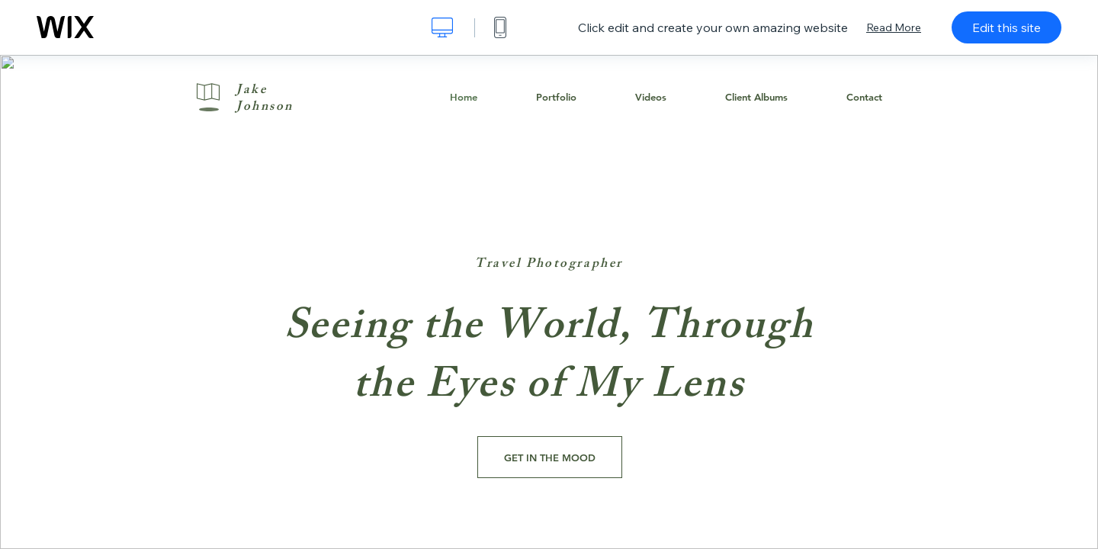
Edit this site (1006, 27)
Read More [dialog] (893, 27)
